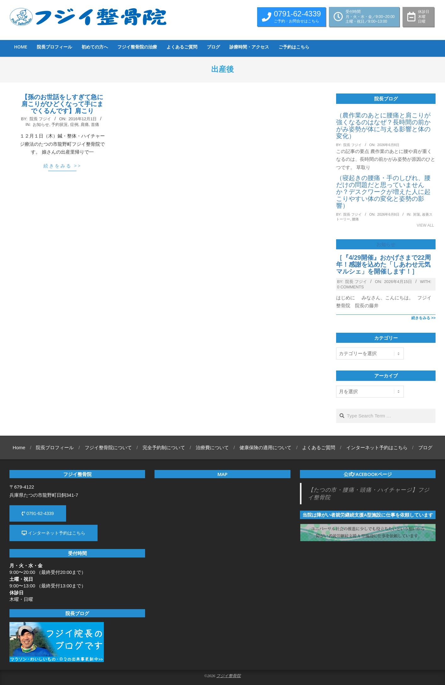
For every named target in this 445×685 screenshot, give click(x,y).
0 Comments (350, 287)
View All (425, 225)
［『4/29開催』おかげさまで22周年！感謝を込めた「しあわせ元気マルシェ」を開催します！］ (383, 264)
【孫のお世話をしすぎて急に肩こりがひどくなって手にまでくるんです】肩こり (62, 103)
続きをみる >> (62, 165)
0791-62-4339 (38, 513)
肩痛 (85, 124)
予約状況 (59, 124)
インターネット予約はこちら (53, 532)
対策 (416, 214)
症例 (74, 124)
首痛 (95, 124)
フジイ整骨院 (228, 676)
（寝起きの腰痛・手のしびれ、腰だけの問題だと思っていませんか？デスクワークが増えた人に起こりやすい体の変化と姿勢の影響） (383, 191)
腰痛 (355, 219)
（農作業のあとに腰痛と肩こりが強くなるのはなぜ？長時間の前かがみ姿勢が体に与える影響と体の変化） (383, 125)
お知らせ (41, 124)
